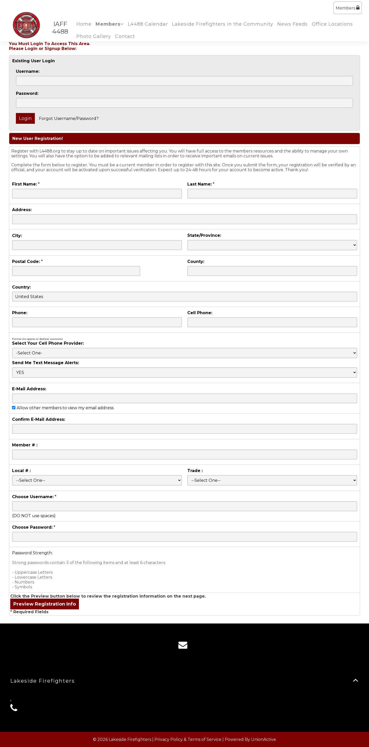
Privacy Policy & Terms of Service (188, 739)
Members (348, 8)
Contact (125, 36)
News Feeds (292, 24)
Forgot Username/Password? (69, 118)
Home (83, 24)
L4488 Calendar (148, 24)
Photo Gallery (93, 36)
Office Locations (332, 24)
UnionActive (263, 739)
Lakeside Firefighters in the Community (222, 24)
